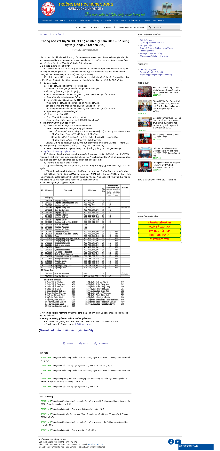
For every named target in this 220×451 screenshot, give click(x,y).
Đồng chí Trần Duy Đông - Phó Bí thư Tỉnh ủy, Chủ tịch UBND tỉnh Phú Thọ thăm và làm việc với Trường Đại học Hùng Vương (166, 106)
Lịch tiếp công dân (148, 69)
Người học (158, 21)
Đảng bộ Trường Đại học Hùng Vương (156, 48)
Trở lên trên (101, 344)
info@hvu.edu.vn (83, 324)
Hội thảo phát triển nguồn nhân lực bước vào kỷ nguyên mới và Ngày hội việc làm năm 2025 (166, 90)
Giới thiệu (60, 21)
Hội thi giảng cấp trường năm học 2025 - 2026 (165, 136)
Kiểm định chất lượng (139, 21)
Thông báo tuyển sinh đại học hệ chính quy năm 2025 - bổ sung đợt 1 (81, 365)
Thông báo (60, 34)
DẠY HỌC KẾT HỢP (159, 231)
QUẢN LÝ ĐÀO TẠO (159, 227)
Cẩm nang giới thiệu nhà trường (154, 56)
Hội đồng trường (147, 51)
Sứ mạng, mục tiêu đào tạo (152, 43)
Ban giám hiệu (146, 45)
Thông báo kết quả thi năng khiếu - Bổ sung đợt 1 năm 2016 (77, 409)
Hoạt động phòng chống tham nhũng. (156, 75)
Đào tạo (97, 21)
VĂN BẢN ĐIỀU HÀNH (159, 222)
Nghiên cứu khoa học (115, 21)
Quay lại (68, 344)
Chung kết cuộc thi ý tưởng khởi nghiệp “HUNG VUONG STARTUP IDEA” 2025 (167, 165)
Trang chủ (47, 21)
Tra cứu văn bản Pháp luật (151, 72)
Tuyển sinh (84, 21)
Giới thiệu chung (147, 40)
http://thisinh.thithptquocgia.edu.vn (59, 151)
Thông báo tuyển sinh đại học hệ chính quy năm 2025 (74, 387)
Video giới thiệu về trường (151, 53)
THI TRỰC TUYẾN (159, 239)
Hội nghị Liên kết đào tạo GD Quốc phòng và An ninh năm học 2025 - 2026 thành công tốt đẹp (166, 152)
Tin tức (72, 21)
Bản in (83, 344)
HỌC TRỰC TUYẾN (159, 235)
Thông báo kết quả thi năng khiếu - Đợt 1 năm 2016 (74, 430)
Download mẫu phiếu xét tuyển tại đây (67, 330)
